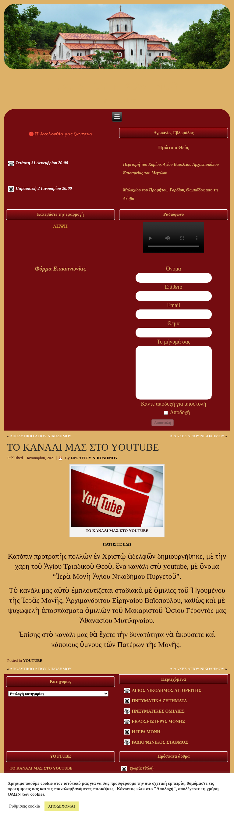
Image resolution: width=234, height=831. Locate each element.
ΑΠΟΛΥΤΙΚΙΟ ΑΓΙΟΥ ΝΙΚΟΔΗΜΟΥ (41, 436)
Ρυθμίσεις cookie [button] (24, 806)
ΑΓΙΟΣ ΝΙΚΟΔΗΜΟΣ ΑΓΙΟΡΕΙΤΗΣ (166, 690)
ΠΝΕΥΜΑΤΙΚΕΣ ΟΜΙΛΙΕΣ (158, 711)
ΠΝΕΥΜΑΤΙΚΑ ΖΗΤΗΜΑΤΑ (159, 701)
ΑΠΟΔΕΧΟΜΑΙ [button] (61, 806)
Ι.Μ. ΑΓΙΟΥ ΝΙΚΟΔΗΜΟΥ (94, 458)
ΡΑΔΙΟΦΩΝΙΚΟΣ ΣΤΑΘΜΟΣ (160, 742)
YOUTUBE (32, 660)
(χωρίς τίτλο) (142, 768)
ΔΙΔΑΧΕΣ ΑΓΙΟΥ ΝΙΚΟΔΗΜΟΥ (197, 436)
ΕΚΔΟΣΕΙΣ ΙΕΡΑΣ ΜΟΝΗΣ (158, 721)
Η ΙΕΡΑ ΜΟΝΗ (146, 732)
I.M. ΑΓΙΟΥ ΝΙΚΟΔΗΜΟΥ (117, 86)
